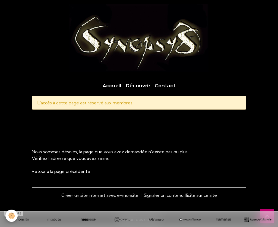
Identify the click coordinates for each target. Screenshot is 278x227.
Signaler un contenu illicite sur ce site (180, 195)
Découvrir (138, 85)
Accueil (112, 85)
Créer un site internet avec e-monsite (99, 195)
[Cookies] (11, 216)
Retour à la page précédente (61, 171)
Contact (165, 85)
